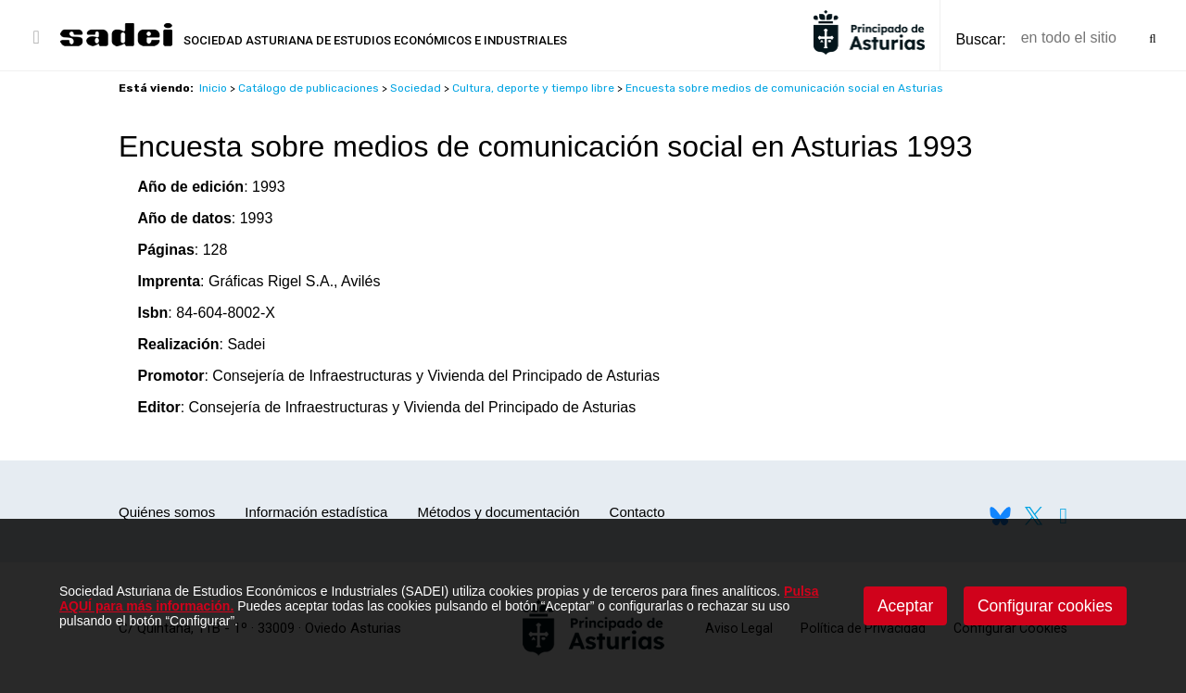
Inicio (213, 88)
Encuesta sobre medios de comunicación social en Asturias (784, 88)
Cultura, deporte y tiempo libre (533, 88)
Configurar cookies (1045, 606)
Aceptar (905, 606)
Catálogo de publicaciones (308, 88)
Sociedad (415, 88)
